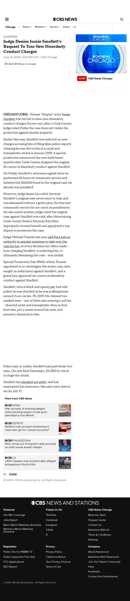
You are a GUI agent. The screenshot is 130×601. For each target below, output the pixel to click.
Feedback (94, 571)
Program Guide (97, 520)
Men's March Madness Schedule (22, 525)
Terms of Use (53, 566)
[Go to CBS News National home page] (65, 19)
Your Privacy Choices (58, 561)
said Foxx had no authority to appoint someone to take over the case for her (36, 241)
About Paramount (98, 551)
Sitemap (93, 539)
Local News (10, 36)
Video (66, 27)
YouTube (51, 515)
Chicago (10, 27)
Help (91, 566)
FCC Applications (13, 561)
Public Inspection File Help (19, 557)
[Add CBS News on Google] (20, 64)
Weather (41, 27)
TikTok (49, 530)
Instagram (51, 525)
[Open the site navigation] (25, 19)
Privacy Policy (54, 551)
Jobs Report (10, 520)
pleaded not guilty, (34, 382)
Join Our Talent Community (104, 561)
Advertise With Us (98, 530)
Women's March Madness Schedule (18, 530)
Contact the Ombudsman (103, 576)
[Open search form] (121, 19)
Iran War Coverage (14, 515)
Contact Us (94, 525)
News (27, 27)
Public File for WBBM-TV (17, 551)
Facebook (52, 520)
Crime (13, 474)
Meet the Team (97, 515)
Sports (54, 27)
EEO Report (10, 566)
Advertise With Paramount (103, 557)
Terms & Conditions (99, 534)
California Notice (56, 557)
